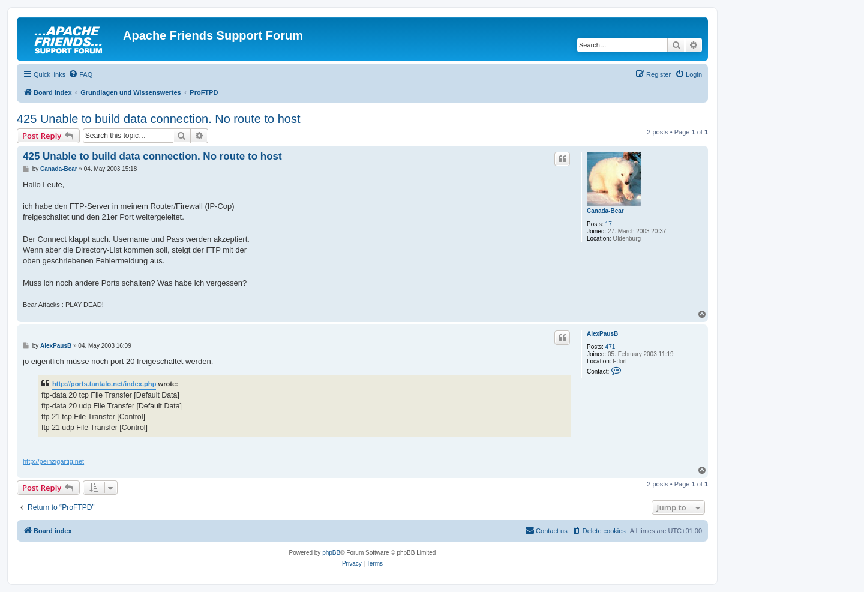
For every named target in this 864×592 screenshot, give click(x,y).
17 (608, 224)
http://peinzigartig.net (53, 461)
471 (610, 347)
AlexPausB (602, 333)
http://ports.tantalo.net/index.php (104, 383)
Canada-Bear (605, 211)
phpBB (331, 552)
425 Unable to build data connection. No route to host (159, 118)
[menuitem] (80, 74)
